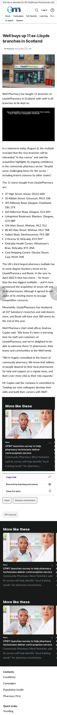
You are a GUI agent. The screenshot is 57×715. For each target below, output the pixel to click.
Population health (13, 689)
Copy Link (28, 477)
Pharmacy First (12, 696)
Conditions (9, 677)
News (7, 442)
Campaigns (9, 683)
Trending (8, 711)
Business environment (25, 500)
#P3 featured (10, 514)
